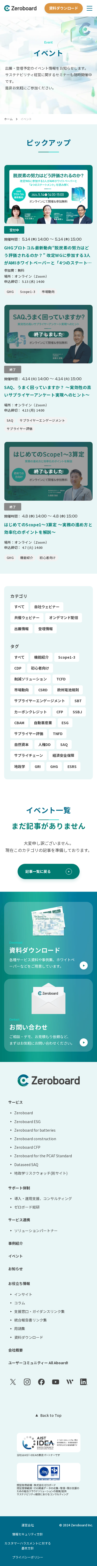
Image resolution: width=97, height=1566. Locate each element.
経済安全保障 (63, 755)
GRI (38, 766)
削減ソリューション (30, 678)
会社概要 (15, 1350)
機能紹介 (41, 657)
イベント (26, 119)
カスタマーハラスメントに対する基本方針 (27, 1545)
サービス (15, 1102)
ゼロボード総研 (27, 1207)
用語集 (19, 1328)
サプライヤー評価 (28, 733)
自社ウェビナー (46, 606)
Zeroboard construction (35, 1138)
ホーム (8, 119)
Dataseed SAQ (26, 1164)
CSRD (43, 689)
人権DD (44, 744)
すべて (19, 606)
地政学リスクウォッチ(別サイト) (41, 1173)
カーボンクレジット (30, 711)
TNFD (58, 733)
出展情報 (21, 628)
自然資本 (21, 744)
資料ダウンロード (63, 8)
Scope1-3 (66, 657)
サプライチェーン (28, 755)
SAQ (64, 744)
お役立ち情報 (19, 1283)
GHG (54, 766)
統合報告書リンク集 (30, 1320)
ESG (65, 722)
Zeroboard (23, 1112)
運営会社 (27, 1525)
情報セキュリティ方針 (27, 1534)
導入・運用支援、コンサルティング (43, 1198)
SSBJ (77, 711)
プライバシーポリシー (27, 1557)
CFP (59, 711)
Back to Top (51, 1415)
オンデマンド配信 (63, 617)
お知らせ (15, 1268)
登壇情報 (45, 628)
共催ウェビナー (27, 617)
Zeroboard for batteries (35, 1130)
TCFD (61, 678)
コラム (19, 1302)
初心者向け (40, 668)
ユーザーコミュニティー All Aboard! (38, 1362)
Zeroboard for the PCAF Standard (43, 1155)
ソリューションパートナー (36, 1230)
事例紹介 (15, 1243)
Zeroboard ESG (27, 1121)
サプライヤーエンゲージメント (39, 700)
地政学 (19, 766)
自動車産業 (43, 722)
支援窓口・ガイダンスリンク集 (39, 1311)
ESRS (72, 766)
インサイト (23, 1294)
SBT (78, 700)
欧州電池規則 (68, 689)
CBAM (19, 722)
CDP (17, 668)
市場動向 (21, 689)
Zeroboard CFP (27, 1147)
